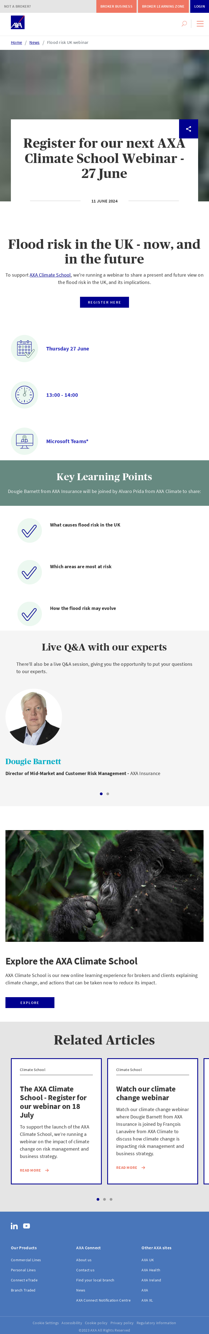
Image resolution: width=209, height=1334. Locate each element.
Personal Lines (23, 1270)
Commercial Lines (26, 1259)
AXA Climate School (50, 275)
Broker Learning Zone (163, 6)
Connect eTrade (24, 1280)
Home (16, 42)
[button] (200, 23)
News (34, 42)
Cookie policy (96, 1322)
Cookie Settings (46, 1322)
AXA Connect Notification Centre (103, 1300)
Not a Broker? (17, 6)
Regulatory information (156, 1322)
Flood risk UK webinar (68, 42)
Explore (29, 1002)
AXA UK (148, 1259)
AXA (145, 1290)
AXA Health (151, 1270)
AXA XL (147, 1300)
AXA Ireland (151, 1280)
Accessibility (72, 1322)
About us (83, 1259)
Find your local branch (95, 1280)
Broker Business (116, 6)
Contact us (85, 1270)
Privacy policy (122, 1322)
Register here (104, 302)
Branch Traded (23, 1290)
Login (199, 6)
